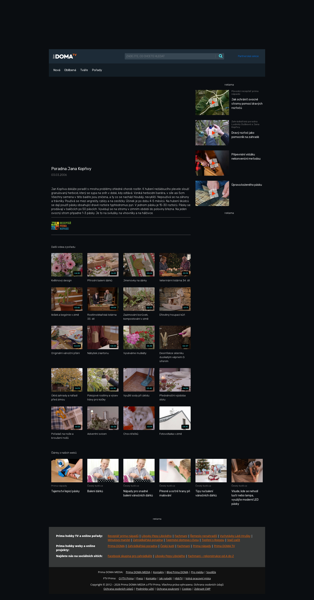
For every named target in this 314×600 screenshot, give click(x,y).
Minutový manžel (119, 540)
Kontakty (158, 572)
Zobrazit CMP (202, 589)
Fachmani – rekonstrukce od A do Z (211, 556)
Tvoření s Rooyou (213, 540)
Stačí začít (233, 540)
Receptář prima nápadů (123, 536)
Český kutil (167, 546)
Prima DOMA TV (224, 546)
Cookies (186, 589)
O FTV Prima (126, 578)
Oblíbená (70, 70)
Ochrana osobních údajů (118, 589)
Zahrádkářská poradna (148, 540)
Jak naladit (165, 578)
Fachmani (181, 536)
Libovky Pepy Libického (157, 536)
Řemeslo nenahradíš (203, 536)
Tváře (84, 70)
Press (139, 578)
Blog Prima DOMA (177, 572)
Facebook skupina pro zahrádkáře (130, 556)
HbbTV (179, 578)
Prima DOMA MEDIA (138, 572)
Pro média (197, 572)
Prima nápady (202, 546)
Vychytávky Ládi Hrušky (235, 536)
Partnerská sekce (248, 56)
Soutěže (211, 572)
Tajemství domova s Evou (182, 540)
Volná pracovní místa (198, 578)
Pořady (97, 70)
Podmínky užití (145, 589)
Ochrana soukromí (168, 589)
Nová (56, 70)
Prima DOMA (116, 546)
